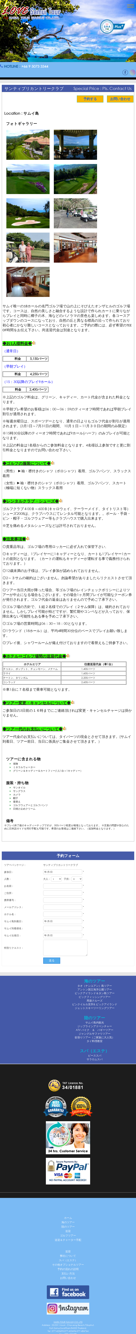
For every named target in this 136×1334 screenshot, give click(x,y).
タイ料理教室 (95, 1041)
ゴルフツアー (68, 1235)
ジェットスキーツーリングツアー (95, 1008)
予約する (89, 99)
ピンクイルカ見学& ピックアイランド (94, 1004)
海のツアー (68, 1222)
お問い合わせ (119, 99)
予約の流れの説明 (68, 1269)
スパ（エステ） (68, 1260)
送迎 (68, 1231)
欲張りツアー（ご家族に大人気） (95, 1037)
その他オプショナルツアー (68, 1264)
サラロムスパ (95, 1059)
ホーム (68, 1217)
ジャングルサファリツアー (94, 1033)
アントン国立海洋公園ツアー (94, 989)
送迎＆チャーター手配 (68, 1240)
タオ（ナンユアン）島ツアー (94, 985)
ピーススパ (94, 1055)
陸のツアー (68, 1226)
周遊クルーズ (95, 1000)
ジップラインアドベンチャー (94, 1026)
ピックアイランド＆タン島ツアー (95, 993)
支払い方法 (68, 1273)
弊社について (68, 1255)
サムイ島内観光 (94, 1022)
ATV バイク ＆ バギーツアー (94, 1030)
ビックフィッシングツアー (94, 997)
